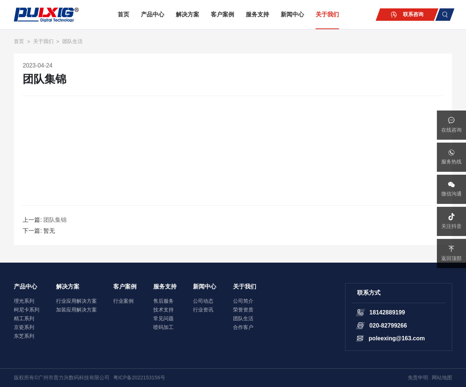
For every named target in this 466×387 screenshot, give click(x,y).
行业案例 (123, 301)
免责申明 (418, 377)
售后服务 (163, 301)
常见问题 (163, 318)
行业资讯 (203, 310)
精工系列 (24, 318)
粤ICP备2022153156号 (139, 377)
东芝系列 (24, 336)
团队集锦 (55, 220)
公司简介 (243, 301)
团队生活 (72, 42)
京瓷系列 (24, 327)
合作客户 (243, 327)
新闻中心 (292, 14)
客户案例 (222, 14)
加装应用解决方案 (76, 310)
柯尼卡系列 (26, 310)
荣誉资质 (243, 310)
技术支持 (163, 310)
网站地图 (442, 377)
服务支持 (257, 14)
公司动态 (203, 301)
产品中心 (152, 14)
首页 (123, 14)
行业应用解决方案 (76, 301)
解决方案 (187, 14)
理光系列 (24, 301)
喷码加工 (163, 327)
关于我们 (327, 14)
